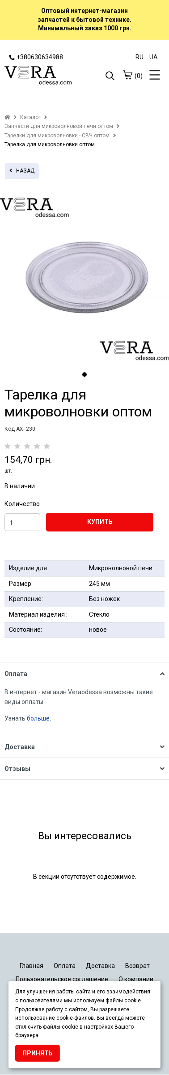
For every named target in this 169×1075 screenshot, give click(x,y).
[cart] (127, 74)
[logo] (44, 76)
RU (139, 57)
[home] (7, 117)
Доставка (100, 965)
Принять (37, 1053)
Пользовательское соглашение (62, 979)
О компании (135, 979)
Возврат (137, 965)
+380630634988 (36, 57)
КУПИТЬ (100, 521)
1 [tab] (84, 374)
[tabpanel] (84, 277)
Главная (31, 965)
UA (153, 57)
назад (21, 171)
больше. (39, 718)
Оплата (65, 965)
